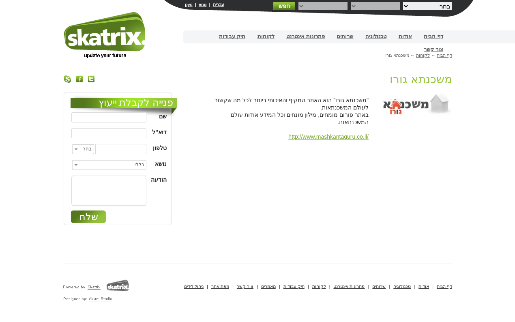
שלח (88, 216)
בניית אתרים (105, 35)
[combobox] (83, 149)
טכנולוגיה (375, 36)
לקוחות (266, 36)
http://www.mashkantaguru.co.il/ (328, 136)
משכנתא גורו (421, 79)
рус (189, 4)
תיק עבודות (232, 36)
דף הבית (433, 36)
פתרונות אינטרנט (305, 36)
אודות (405, 36)
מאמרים (268, 286)
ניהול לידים (194, 286)
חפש (284, 6)
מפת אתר (220, 286)
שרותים (345, 36)
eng (203, 4)
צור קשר (433, 49)
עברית (218, 4)
